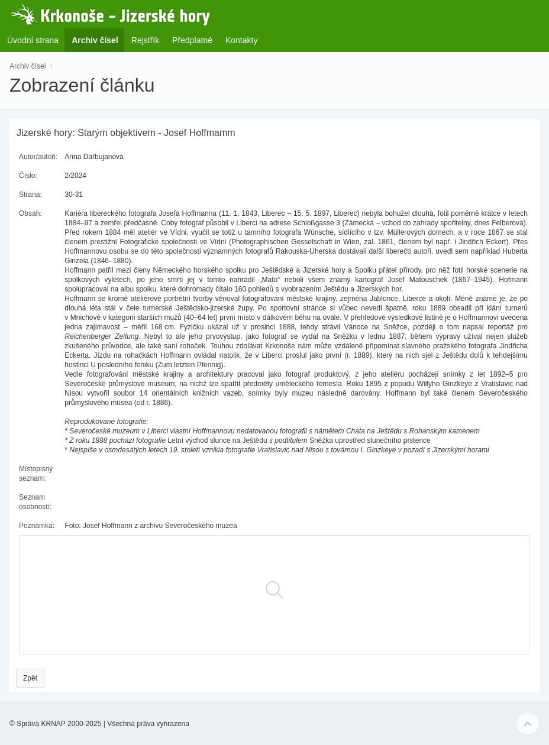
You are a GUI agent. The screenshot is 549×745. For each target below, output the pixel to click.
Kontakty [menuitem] (241, 40)
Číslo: (28, 175)
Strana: (30, 194)
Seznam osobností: (35, 502)
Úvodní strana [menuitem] (33, 40)
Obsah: (30, 213)
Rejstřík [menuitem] (145, 40)
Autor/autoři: (38, 157)
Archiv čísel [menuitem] (98, 40)
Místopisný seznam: (36, 473)
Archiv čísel (27, 66)
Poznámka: (36, 526)
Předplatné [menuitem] (192, 40)
